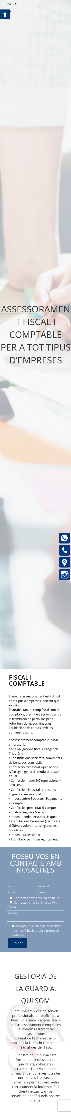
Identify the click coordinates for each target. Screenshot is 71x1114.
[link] (5, 14)
